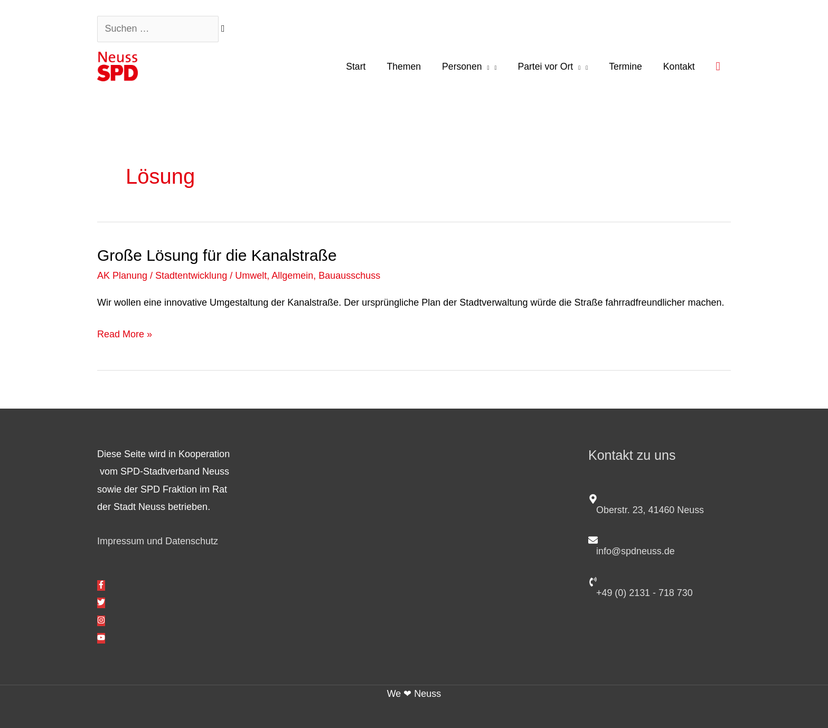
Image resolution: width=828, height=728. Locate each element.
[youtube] (101, 638)
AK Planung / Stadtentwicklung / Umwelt (182, 275)
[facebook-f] (101, 585)
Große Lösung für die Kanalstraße (217, 255)
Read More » (124, 332)
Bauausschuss (349, 275)
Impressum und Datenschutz (157, 541)
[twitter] (101, 603)
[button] (718, 66)
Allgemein (292, 275)
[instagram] (101, 621)
